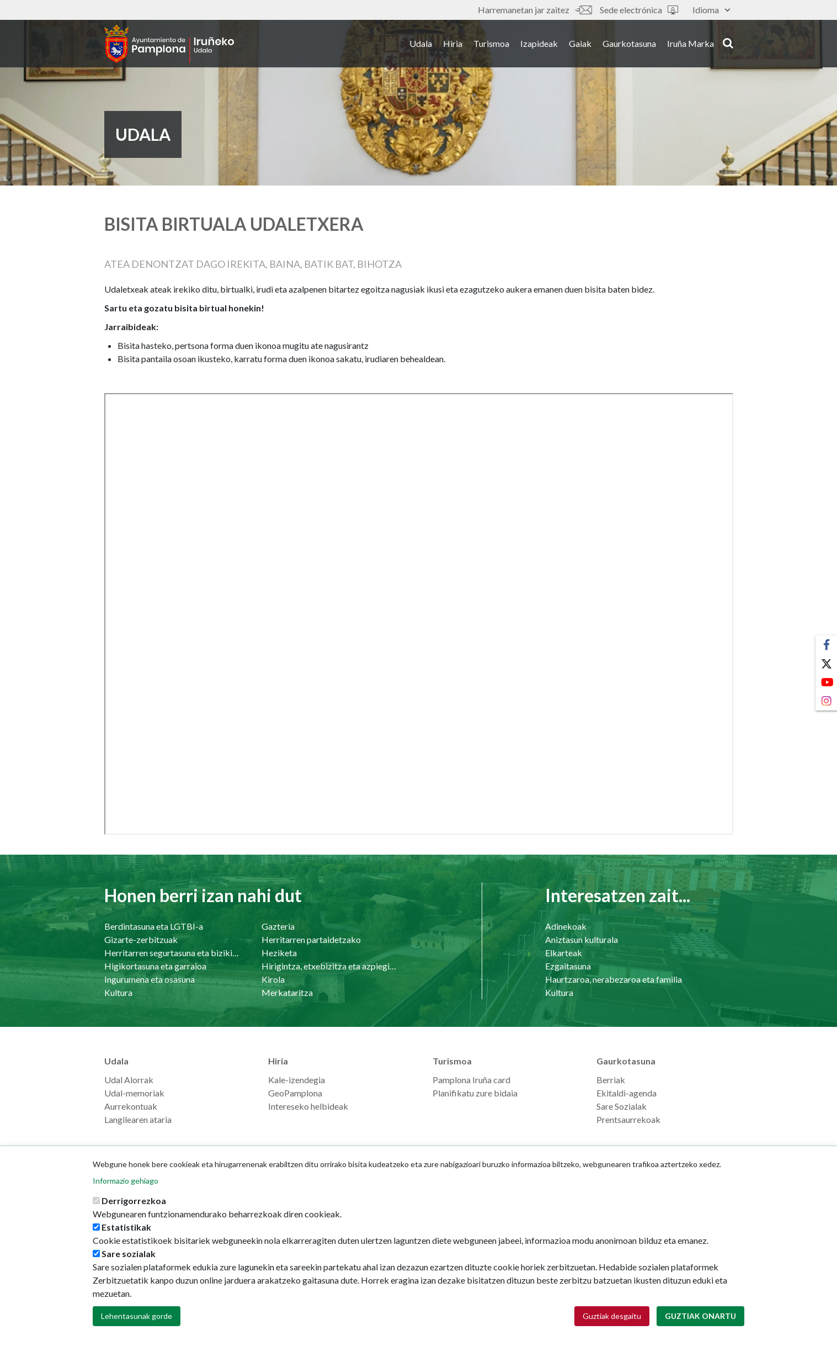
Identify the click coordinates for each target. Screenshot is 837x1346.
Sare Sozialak (621, 1106)
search (728, 42)
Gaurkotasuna (629, 43)
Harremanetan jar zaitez (534, 9)
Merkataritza (287, 992)
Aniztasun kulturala (581, 939)
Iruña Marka (690, 43)
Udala (420, 43)
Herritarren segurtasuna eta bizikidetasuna (171, 952)
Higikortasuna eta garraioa (155, 966)
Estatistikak (126, 1227)
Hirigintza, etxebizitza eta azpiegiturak (329, 966)
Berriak (610, 1079)
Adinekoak (566, 926)
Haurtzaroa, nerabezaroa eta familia (613, 979)
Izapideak (539, 43)
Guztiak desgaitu (612, 1316)
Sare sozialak (129, 1253)
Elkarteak (563, 952)
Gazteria (278, 926)
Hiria (452, 43)
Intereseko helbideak (308, 1106)
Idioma (711, 9)
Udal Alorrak (128, 1079)
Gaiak (580, 43)
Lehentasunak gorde (136, 1316)
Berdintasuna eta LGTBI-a (153, 926)
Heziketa (279, 952)
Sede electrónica (639, 9)
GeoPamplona (295, 1093)
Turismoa (491, 43)
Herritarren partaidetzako (311, 939)
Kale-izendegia (296, 1079)
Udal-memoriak (134, 1093)
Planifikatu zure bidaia (475, 1093)
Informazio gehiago (125, 1180)
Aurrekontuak (130, 1106)
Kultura (118, 992)
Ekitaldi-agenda (626, 1093)
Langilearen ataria (138, 1119)
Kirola (273, 979)
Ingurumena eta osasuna (149, 979)
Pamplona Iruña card (471, 1079)
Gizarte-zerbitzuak (141, 939)
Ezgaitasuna (568, 966)
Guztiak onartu (700, 1316)
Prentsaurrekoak (628, 1119)
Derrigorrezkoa (134, 1200)
